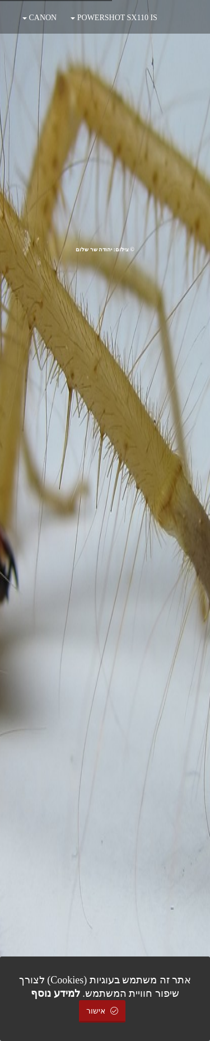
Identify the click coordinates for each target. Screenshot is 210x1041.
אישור (102, 1011)
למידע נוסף (55, 993)
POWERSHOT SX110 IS (114, 17)
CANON (39, 17)
